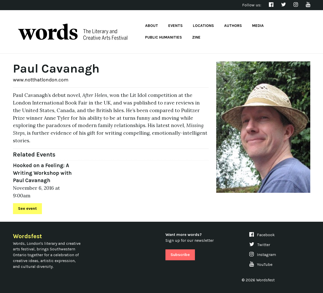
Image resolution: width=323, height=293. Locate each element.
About (151, 25)
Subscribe (180, 254)
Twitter (259, 244)
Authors (233, 25)
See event (27, 208)
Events (175, 25)
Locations (203, 25)
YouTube (260, 264)
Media (258, 25)
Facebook (262, 234)
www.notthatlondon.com (40, 80)
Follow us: (251, 5)
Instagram (262, 254)
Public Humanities (163, 37)
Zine (196, 37)
